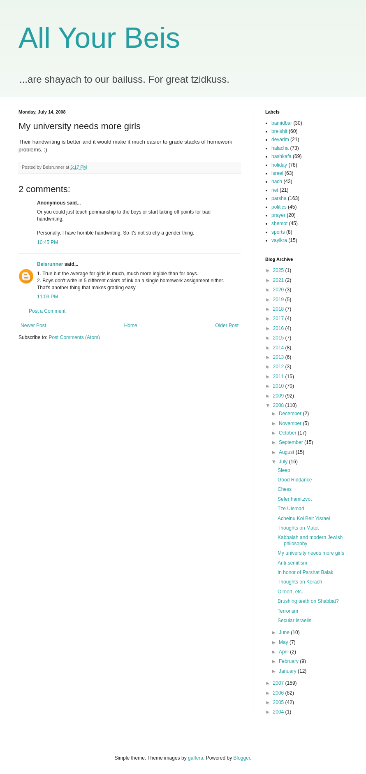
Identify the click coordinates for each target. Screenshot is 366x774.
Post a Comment (47, 311)
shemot (279, 223)
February (289, 661)
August (287, 452)
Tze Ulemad (291, 508)
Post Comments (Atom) (74, 337)
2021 (279, 280)
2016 (279, 328)
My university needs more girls (311, 553)
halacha (280, 148)
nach (276, 181)
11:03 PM (47, 297)
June (285, 632)
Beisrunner (50, 264)
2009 (279, 396)
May (284, 642)
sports (278, 232)
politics (279, 207)
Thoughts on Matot (298, 528)
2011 (279, 376)
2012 (279, 367)
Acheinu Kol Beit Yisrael (304, 518)
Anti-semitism (292, 563)
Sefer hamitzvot (295, 499)
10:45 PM (47, 242)
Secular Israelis (294, 620)
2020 (279, 290)
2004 (279, 712)
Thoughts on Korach (300, 582)
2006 (279, 693)
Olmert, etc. (290, 592)
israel (277, 173)
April (284, 652)
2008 (279, 405)
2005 (279, 702)
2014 (279, 348)
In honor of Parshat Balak (305, 572)
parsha (279, 198)
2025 (279, 270)
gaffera (195, 758)
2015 (279, 338)
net (274, 190)
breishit (279, 131)
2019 (279, 299)
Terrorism (288, 611)
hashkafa (281, 156)
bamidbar (281, 123)
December (291, 413)
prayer (278, 215)
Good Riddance (295, 480)
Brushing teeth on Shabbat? (308, 601)
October (288, 433)
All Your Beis (99, 38)
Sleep (284, 470)
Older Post (227, 325)
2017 (279, 318)
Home (130, 325)
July (284, 462)
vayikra (279, 240)
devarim (280, 139)
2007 (279, 683)
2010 (279, 386)
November (291, 423)
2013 (279, 357)
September (291, 442)
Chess (285, 489)
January (288, 671)
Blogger (242, 758)
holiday (279, 165)
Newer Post (33, 325)
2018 (279, 309)
